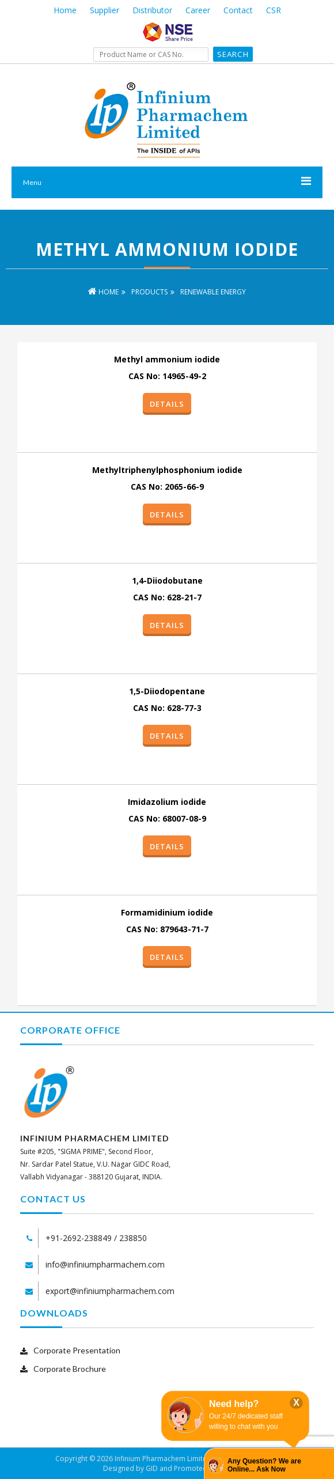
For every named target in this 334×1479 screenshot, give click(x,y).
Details (167, 404)
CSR (273, 10)
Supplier (104, 10)
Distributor (152, 10)
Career (197, 10)
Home (65, 10)
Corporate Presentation (76, 1350)
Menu (32, 182)
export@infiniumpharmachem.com (109, 1290)
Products (149, 292)
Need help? (234, 1404)
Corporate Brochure (69, 1369)
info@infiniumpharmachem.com (105, 1264)
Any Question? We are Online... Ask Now (264, 1465)
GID (152, 1468)
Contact (238, 10)
